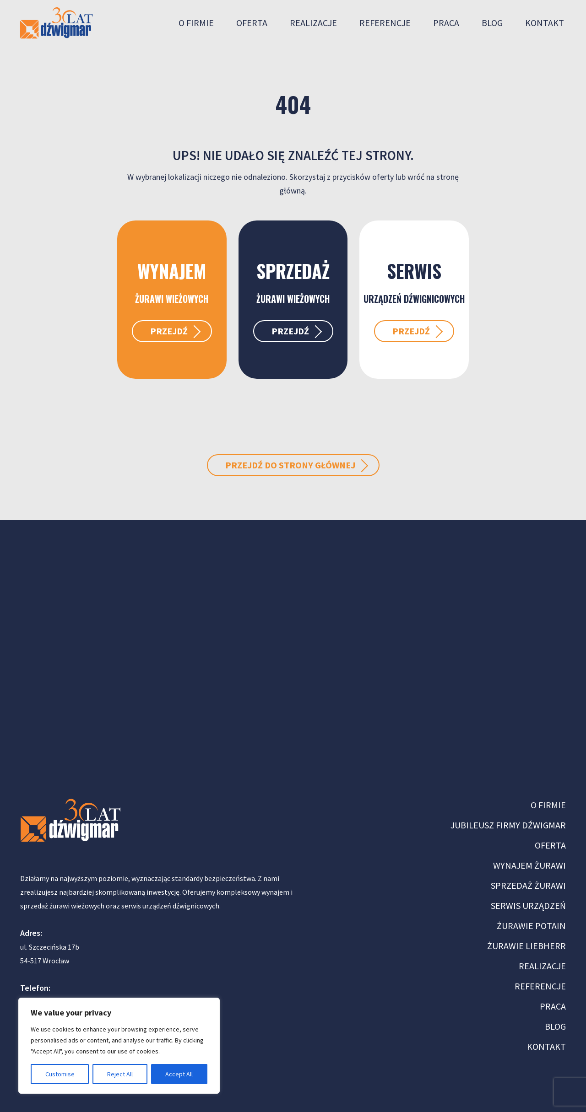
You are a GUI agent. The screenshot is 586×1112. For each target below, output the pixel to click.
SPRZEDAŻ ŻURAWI (528, 885)
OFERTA (550, 845)
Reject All (120, 1074)
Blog (492, 22)
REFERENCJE (540, 986)
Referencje (385, 22)
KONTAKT (546, 1046)
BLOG (555, 1026)
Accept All (179, 1074)
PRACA (553, 1006)
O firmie (196, 22)
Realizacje (313, 22)
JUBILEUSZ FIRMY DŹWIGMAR (508, 825)
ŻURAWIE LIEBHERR (526, 945)
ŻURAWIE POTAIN (531, 925)
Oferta (251, 22)
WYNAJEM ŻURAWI (529, 865)
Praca (446, 22)
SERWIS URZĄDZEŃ (528, 905)
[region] (119, 1046)
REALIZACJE (542, 966)
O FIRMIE (548, 805)
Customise (60, 1074)
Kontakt (544, 22)
